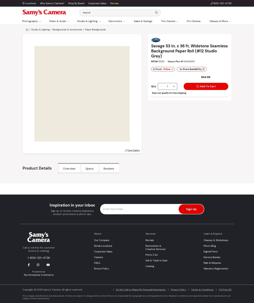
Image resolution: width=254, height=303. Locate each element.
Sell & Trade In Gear (156, 260)
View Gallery (132, 150)
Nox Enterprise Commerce (39, 275)
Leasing (149, 266)
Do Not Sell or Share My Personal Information (141, 289)
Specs (89, 169)
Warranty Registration (216, 268)
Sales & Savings (143, 21)
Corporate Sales (103, 251)
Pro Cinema (193, 21)
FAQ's (97, 263)
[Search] (156, 12)
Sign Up (191, 209)
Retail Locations (103, 246)
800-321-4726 (222, 3)
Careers (98, 257)
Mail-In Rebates (212, 263)
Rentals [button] (114, 3)
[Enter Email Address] (152, 209)
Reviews (109, 169)
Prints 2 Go (151, 254)
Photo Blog (210, 246)
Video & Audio (57, 21)
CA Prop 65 (225, 289)
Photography (30, 21)
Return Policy (101, 268)
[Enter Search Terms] (117, 12)
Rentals (149, 240)
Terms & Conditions (202, 289)
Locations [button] (29, 3)
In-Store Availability (192, 69)
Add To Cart (206, 86)
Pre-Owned (168, 21)
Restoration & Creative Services (155, 247)
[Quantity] (167, 86)
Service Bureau (212, 257)
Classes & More (218, 21)
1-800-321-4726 (39, 258)
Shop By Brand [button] (76, 3)
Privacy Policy (178, 289)
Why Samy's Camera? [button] (52, 3)
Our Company (102, 240)
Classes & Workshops (216, 240)
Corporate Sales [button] (97, 3)
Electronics (115, 21)
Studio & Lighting (87, 21)
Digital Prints (211, 251)
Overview (69, 169)
